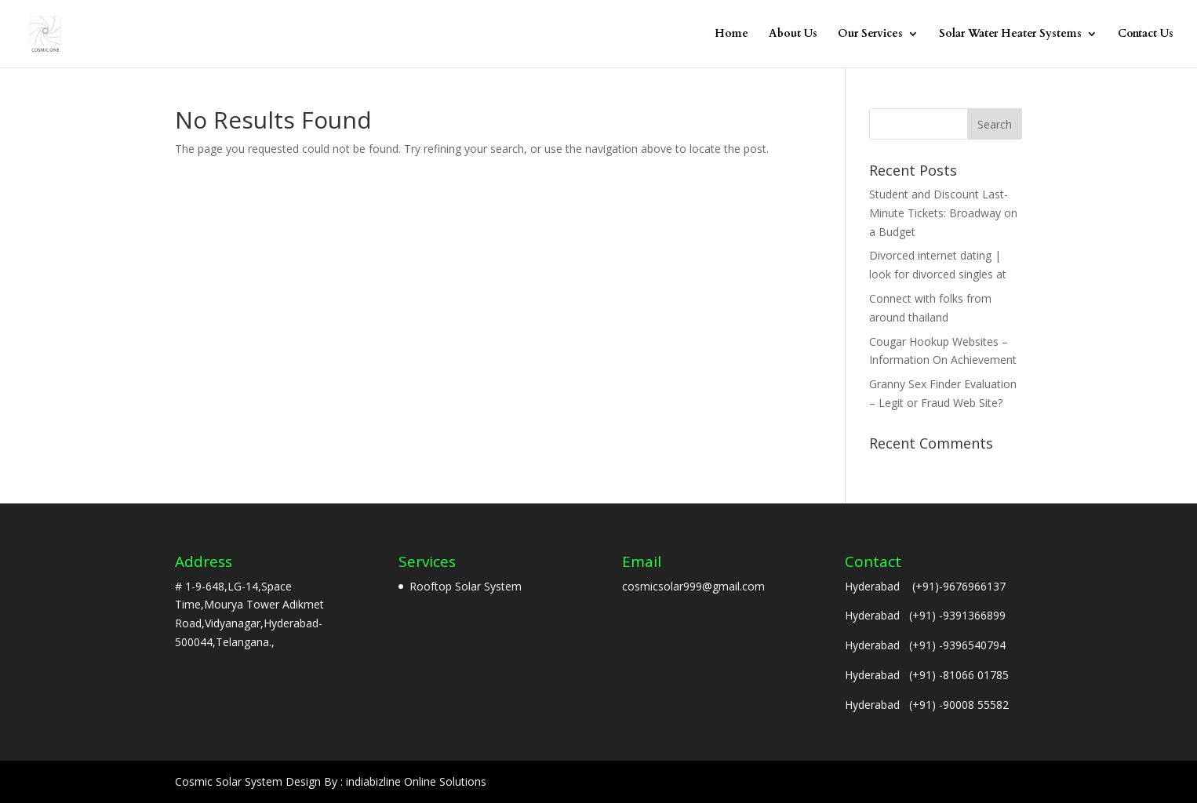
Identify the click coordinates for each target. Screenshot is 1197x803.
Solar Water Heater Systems (1010, 34)
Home (731, 34)
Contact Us (1145, 34)
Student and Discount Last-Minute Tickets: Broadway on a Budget (943, 213)
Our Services (870, 34)
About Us (793, 34)
